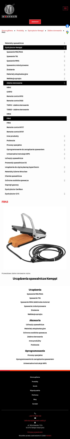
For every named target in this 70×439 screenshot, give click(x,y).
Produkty (35, 381)
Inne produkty (13, 136)
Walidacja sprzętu (14, 78)
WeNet (48, 436)
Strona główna (7, 31)
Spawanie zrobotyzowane (17, 65)
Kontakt (35, 404)
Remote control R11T (15, 127)
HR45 (9, 114)
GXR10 (9, 92)
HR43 (9, 87)
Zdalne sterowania (14, 83)
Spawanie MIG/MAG (15, 52)
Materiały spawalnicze (14, 43)
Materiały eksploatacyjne (17, 74)
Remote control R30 (15, 101)
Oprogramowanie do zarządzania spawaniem (25, 149)
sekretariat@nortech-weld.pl (35, 421)
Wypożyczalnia (35, 390)
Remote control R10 (15, 96)
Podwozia (11, 141)
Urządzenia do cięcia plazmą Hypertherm (22, 167)
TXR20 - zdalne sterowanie (18, 110)
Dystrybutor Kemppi (13, 47)
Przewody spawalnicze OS (16, 163)
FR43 (9, 118)
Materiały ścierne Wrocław (16, 172)
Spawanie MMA (13, 61)
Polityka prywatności (35, 432)
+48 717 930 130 (35, 416)
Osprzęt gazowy (12, 185)
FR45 (9, 123)
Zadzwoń (35, 22)
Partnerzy (35, 395)
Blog (35, 399)
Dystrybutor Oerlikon (14, 189)
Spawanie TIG (12, 56)
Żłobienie (11, 70)
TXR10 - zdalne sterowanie (18, 105)
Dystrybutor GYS (12, 194)
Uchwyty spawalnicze (14, 158)
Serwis (35, 386)
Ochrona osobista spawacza (17, 180)
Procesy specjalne (14, 145)
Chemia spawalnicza (13, 176)
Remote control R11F (15, 132)
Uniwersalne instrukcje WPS (18, 154)
